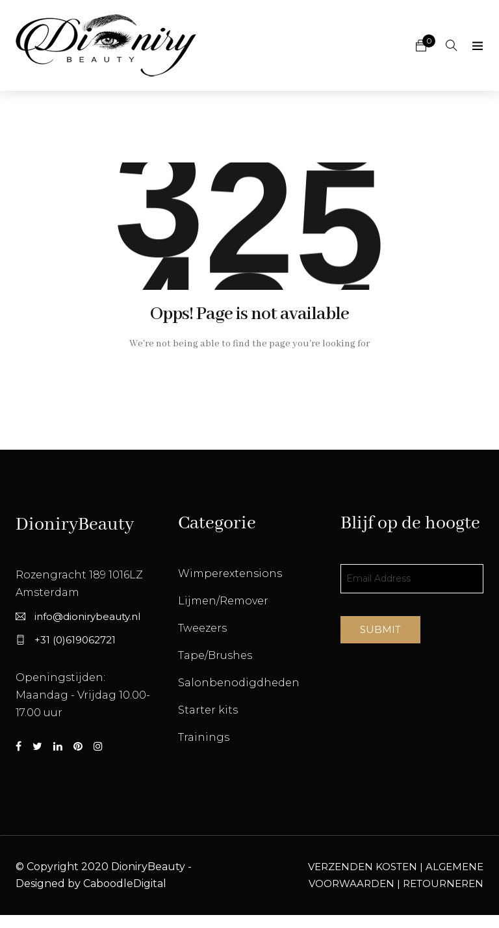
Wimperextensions (230, 573)
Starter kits (208, 710)
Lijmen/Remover (223, 601)
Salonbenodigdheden (239, 683)
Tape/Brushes (215, 655)
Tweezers (202, 628)
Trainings (203, 737)
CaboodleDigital (124, 883)
